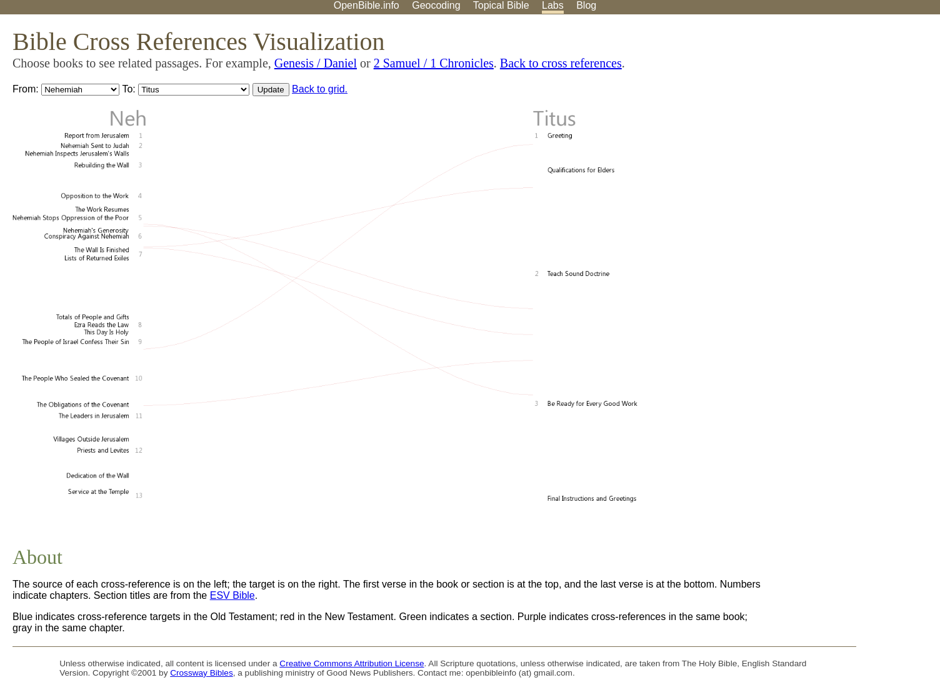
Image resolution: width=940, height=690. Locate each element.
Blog (586, 5)
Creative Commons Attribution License (351, 663)
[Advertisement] (814, 111)
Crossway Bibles (201, 673)
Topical (501, 5)
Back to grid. (320, 89)
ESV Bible (232, 595)
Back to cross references (561, 63)
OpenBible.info (366, 5)
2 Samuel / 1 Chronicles (434, 63)
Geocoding (436, 5)
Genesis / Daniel (315, 63)
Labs (553, 5)
